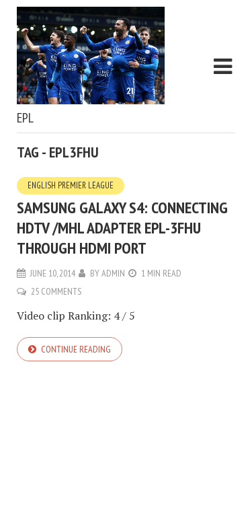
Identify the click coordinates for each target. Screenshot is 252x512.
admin (113, 273)
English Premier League (71, 185)
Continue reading (76, 349)
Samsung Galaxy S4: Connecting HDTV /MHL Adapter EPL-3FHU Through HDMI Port (122, 227)
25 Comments (56, 291)
